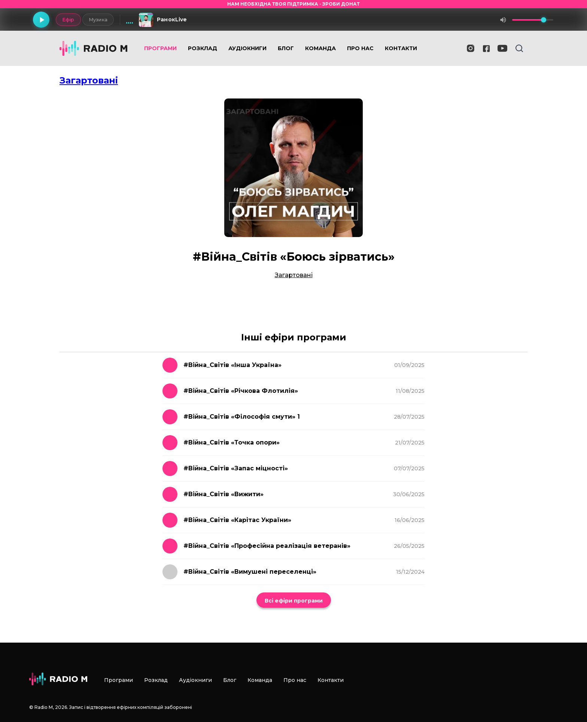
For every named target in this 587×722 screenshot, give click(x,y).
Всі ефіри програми (294, 600)
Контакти (401, 48)
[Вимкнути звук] (503, 20)
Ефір (68, 19)
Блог (286, 48)
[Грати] (41, 20)
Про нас (360, 48)
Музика (97, 19)
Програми (160, 48)
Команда (320, 48)
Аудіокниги (247, 48)
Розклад (202, 48)
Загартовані (89, 80)
